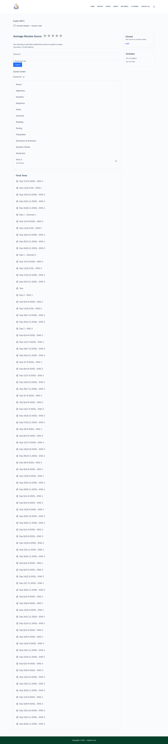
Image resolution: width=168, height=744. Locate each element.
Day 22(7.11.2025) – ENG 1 (31, 583)
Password (16, 54)
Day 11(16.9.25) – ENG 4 (30, 308)
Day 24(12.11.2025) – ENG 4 (32, 201)
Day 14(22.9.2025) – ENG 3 (31, 643)
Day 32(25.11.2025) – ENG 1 (32, 724)
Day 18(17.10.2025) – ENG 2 (32, 349)
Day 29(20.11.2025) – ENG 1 (32, 489)
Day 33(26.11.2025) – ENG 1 (32, 208)
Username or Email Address (23, 47)
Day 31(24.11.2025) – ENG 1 (32, 623)
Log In (127, 43)
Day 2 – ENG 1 (26, 295)
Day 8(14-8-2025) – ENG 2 (31, 335)
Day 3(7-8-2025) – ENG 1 (30, 362)
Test (21, 288)
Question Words (23, 147)
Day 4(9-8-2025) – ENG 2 (30, 463)
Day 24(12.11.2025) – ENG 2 (32, 684)
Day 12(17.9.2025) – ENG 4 (31, 442)
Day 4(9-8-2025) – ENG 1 (30, 429)
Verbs (18, 109)
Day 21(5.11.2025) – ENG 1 (31, 550)
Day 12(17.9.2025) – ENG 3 (31, 409)
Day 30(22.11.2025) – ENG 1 (32, 523)
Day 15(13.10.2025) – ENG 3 (32, 195)
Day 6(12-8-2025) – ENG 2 (31, 597)
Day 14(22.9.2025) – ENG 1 (31, 610)
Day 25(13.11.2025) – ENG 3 (32, 282)
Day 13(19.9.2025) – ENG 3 (31, 543)
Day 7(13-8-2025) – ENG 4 (31, 262)
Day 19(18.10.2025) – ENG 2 (32, 416)
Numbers (20, 97)
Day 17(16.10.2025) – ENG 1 (32, 275)
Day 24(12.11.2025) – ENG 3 (32, 717)
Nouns (19, 84)
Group (108, 6)
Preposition (21, 134)
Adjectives (20, 91)
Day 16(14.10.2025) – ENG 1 (32, 235)
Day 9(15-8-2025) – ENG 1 (31, 469)
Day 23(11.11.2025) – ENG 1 (32, 650)
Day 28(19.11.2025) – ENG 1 (32, 456)
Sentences (20, 153)
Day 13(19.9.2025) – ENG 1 (31, 476)
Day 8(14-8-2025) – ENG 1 (31, 302)
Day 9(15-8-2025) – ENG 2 (31, 503)
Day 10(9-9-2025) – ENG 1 (31, 603)
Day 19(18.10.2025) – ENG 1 (32, 382)
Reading (19, 122)
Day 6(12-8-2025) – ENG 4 (31, 664)
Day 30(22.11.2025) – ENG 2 (32, 556)
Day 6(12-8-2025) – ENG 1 (31, 563)
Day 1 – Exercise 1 (27, 215)
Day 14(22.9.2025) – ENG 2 (31, 576)
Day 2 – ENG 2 (26, 329)
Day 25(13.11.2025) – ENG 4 (32, 355)
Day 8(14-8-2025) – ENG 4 (31, 402)
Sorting (19, 128)
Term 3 (19, 159)
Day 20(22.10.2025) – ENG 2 (32, 516)
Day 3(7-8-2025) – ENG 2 (30, 396)
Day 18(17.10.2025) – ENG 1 (32, 315)
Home (92, 6)
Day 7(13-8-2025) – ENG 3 (31, 221)
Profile (100, 6)
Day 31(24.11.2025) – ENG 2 (32, 657)
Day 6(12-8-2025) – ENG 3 (31, 630)
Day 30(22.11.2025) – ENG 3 (32, 590)
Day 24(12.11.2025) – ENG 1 (32, 617)
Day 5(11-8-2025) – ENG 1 (31, 496)
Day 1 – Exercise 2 (27, 255)
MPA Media (124, 6)
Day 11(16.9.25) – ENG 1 (30, 188)
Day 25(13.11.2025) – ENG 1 (32, 241)
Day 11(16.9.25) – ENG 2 (30, 228)
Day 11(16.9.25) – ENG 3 (30, 268)
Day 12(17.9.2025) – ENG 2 (31, 375)
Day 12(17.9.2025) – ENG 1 (31, 342)
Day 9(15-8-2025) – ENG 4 (31, 570)
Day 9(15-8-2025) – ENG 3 (31, 536)
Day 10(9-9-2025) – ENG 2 (31, 637)
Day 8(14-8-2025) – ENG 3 (31, 369)
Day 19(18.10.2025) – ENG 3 (32, 449)
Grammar (20, 116)
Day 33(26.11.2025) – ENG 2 (32, 248)
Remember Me (19, 61)
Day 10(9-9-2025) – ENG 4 (31, 704)
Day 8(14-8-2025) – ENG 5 (31, 436)
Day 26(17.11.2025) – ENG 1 (32, 389)
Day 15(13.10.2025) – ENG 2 (32, 710)
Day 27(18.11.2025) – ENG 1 (32, 422)
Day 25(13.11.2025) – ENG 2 (32, 322)
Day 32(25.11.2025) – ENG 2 (32, 690)
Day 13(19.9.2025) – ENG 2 (31, 509)
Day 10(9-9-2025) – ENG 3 (31, 670)
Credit (115, 6)
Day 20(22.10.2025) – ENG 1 (32, 483)
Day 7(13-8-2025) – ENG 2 (31, 181)
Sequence (20, 103)
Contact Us (145, 6)
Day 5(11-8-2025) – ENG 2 (31, 530)
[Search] (154, 6)
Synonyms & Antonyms (26, 141)
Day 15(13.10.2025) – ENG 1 (32, 677)
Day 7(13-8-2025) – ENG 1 (31, 697)
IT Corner (134, 6)
